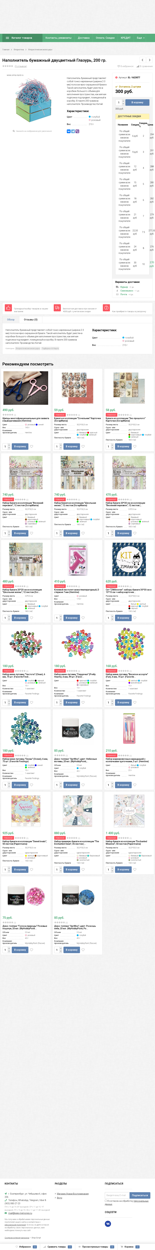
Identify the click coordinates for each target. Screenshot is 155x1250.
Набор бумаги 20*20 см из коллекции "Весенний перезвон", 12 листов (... (125, 504)
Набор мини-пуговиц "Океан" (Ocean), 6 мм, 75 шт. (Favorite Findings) (25, 760)
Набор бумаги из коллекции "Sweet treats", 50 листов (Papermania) (24, 842)
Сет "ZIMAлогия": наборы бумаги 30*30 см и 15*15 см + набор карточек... (128, 590)
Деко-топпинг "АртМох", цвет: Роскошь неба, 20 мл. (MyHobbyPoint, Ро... (75, 927)
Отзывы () (31, 319)
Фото (59, 1198)
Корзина (130, 1246)
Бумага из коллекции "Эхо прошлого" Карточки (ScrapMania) (125, 419)
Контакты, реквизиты (58, 37)
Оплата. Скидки (105, 37)
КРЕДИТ (126, 37)
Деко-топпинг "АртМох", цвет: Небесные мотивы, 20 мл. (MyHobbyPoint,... (75, 760)
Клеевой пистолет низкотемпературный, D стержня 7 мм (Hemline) (76, 590)
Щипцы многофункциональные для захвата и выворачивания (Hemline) (25, 419)
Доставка (84, 37)
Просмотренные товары (96, 1246)
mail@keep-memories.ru (20, 1213)
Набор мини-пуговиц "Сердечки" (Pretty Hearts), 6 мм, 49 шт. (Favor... (75, 675)
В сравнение (144, 66)
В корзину (137, 102)
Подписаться (140, 1195)
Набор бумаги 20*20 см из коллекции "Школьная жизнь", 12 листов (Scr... (22, 590)
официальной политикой (15, 1225)
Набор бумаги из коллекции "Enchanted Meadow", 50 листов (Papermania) (126, 842)
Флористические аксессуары (40, 50)
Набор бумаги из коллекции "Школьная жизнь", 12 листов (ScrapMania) (75, 504)
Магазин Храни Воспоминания (73, 1194)
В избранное (125, 66)
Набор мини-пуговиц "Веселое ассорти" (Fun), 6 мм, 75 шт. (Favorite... (127, 675)
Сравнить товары (57, 1246)
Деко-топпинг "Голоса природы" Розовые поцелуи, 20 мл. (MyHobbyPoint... (24, 927)
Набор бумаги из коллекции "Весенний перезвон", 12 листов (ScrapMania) (22, 504)
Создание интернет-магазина (17, 1238)
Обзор (11, 319)
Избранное (26, 1246)
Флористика (19, 50)
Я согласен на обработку (127, 1202)
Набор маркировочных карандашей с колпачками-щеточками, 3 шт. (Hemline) (127, 760)
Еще (139, 37)
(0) (9, 415)
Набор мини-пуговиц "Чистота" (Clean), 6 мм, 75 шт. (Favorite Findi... (23, 675)
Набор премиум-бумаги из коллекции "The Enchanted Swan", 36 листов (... (76, 842)
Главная (5, 50)
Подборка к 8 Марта (50, 348)
